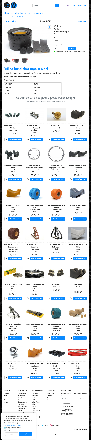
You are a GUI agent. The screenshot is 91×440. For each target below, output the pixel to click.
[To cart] (6, 139)
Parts (30, 13)
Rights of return (23, 406)
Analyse (8, 430)
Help (5, 395)
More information (15, 139)
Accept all (25, 434)
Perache (35, 395)
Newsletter (21, 408)
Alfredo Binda (36, 413)
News (20, 410)
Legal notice (22, 393)
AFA (33, 400)
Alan (33, 404)
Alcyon (34, 406)
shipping (84, 429)
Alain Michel (36, 402)
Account (6, 402)
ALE (33, 408)
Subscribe (83, 398)
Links (5, 398)
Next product (82, 21)
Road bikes (14, 13)
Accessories (39, 13)
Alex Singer (36, 410)
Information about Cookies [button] (13, 425)
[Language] (68, 5)
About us (21, 400)
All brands (35, 393)
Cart (5, 400)
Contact (73, 5)
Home (6, 13)
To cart (72, 48)
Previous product (10, 21)
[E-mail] (70, 398)
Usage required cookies (13, 427)
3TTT (33, 398)
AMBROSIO (36, 417)
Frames (23, 13)
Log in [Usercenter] (79, 5)
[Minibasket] (85, 5)
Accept (12, 434)
